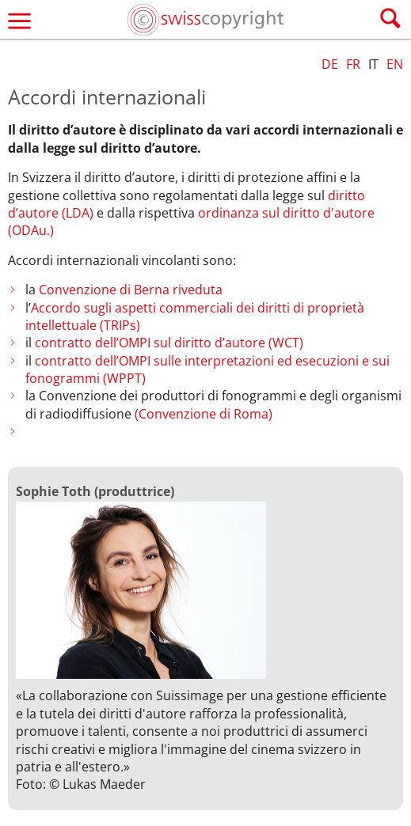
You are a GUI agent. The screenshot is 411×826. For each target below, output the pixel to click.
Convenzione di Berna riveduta (131, 289)
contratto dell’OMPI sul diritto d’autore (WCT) (169, 342)
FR (353, 64)
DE (330, 64)
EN (394, 64)
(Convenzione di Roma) (203, 413)
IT (373, 64)
